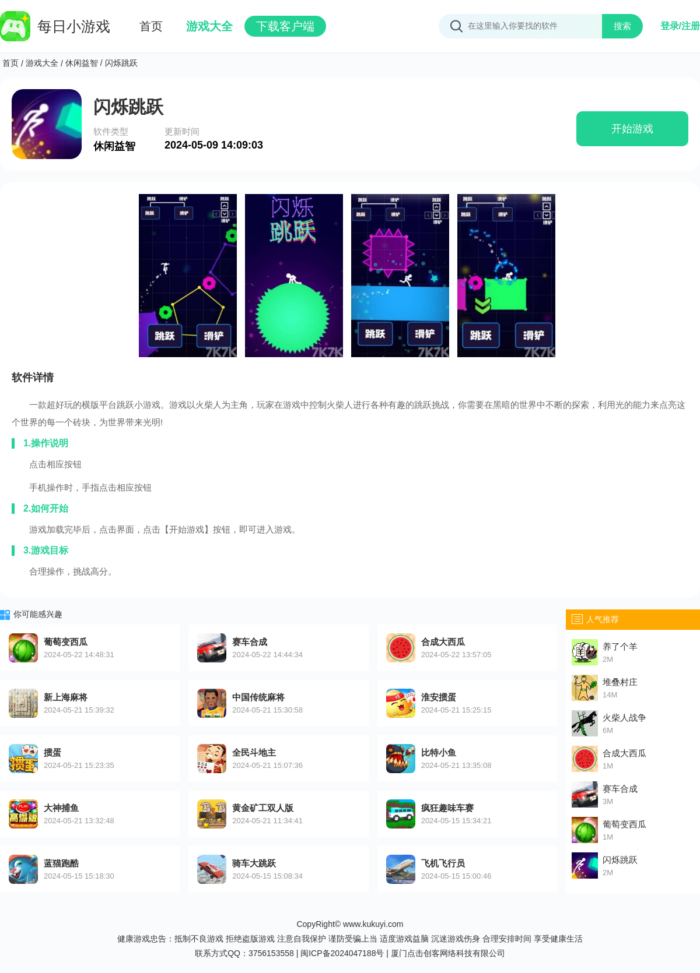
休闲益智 (81, 63)
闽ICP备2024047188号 (342, 953)
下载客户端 (285, 26)
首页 (151, 26)
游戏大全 (209, 26)
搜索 (622, 26)
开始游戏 (632, 129)
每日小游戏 (55, 26)
